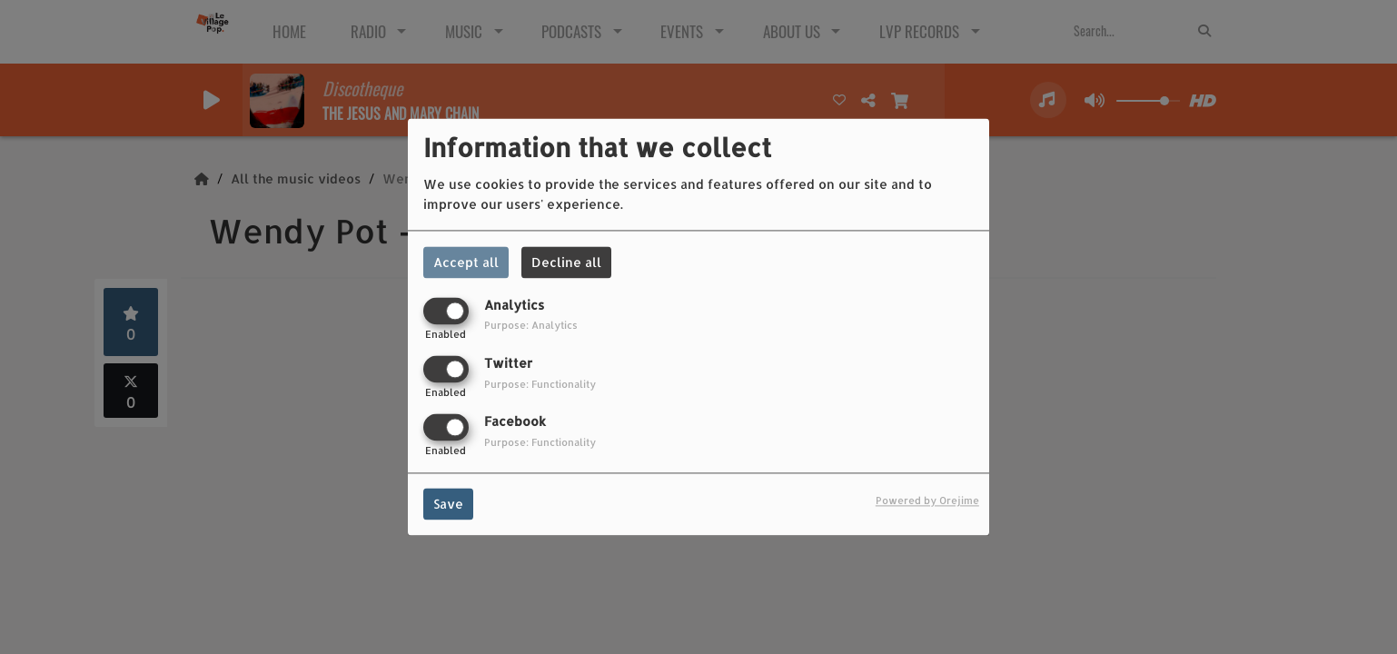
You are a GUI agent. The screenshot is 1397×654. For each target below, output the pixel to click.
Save (448, 504)
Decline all (566, 262)
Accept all (466, 262)
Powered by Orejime (927, 501)
